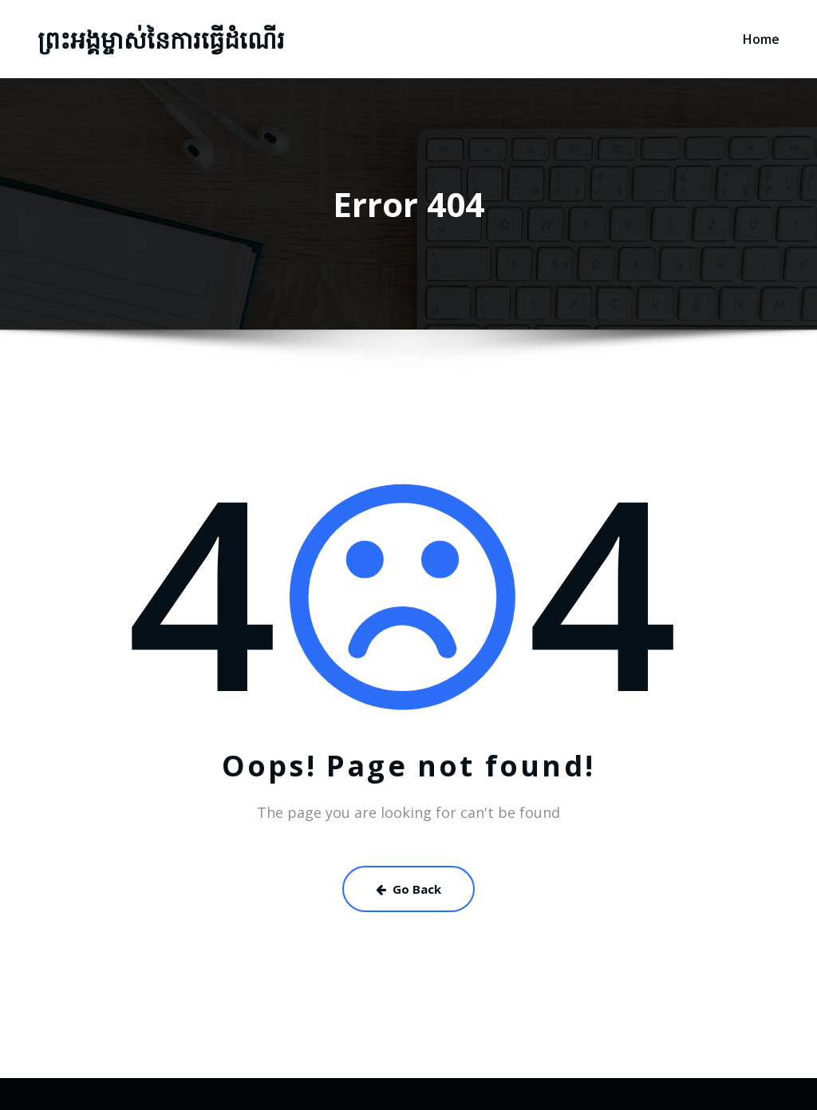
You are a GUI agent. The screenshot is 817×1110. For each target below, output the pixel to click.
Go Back (408, 889)
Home (761, 39)
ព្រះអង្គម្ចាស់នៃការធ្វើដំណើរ (161, 39)
